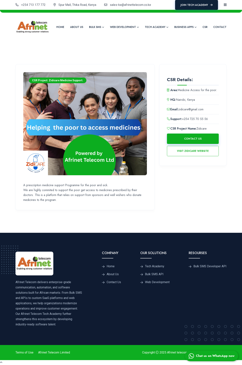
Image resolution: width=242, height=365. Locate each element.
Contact (219, 27)
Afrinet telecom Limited (182, 352)
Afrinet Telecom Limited (54, 352)
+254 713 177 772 (33, 5)
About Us (76, 27)
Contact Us (193, 139)
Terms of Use (24, 352)
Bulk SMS (95, 27)
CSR (204, 27)
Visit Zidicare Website (193, 151)
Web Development (123, 27)
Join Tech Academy (197, 5)
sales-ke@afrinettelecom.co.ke (130, 5)
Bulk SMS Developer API (209, 266)
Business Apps (184, 27)
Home (60, 27)
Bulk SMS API (154, 274)
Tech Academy (155, 27)
